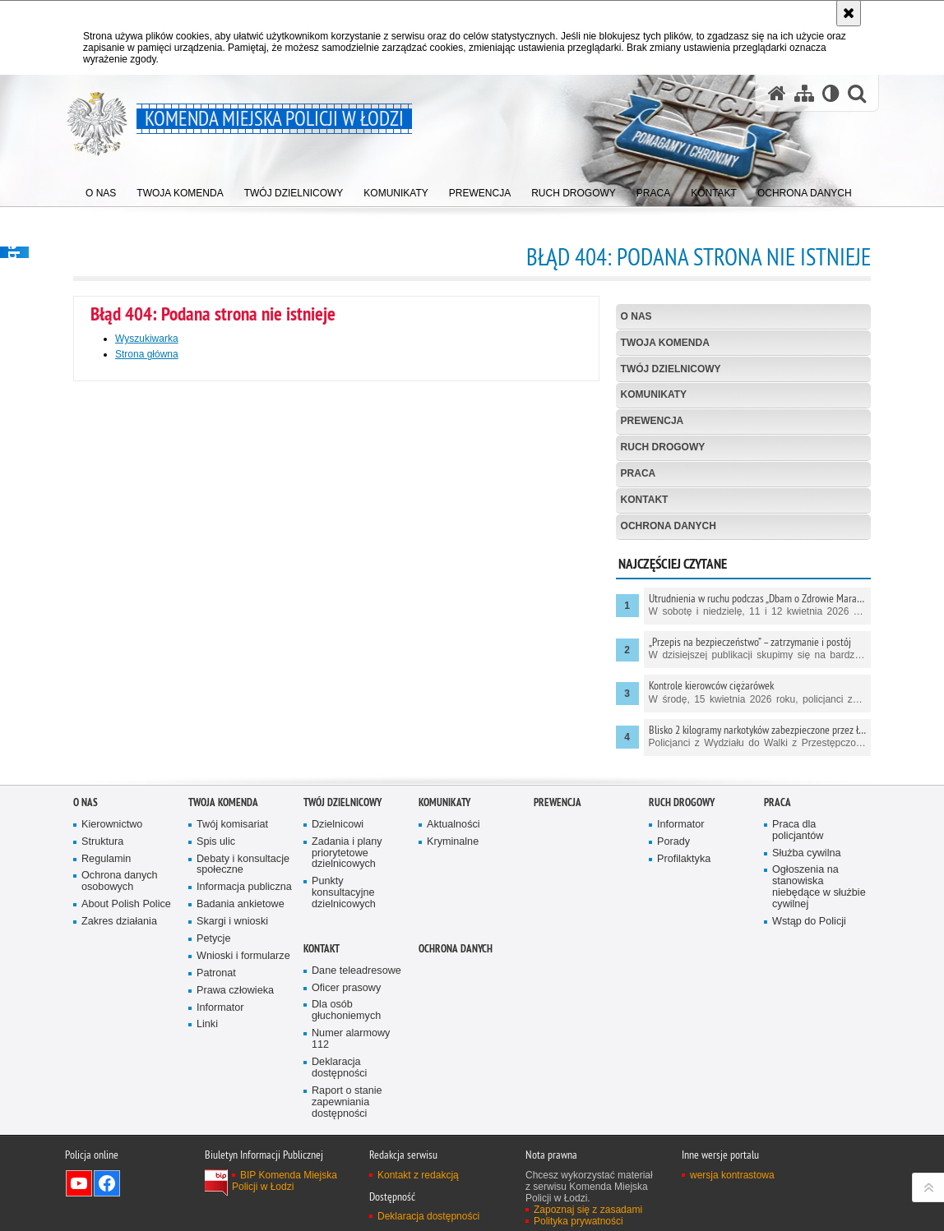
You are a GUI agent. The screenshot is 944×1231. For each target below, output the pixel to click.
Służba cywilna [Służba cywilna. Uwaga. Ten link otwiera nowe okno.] (806, 887)
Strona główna (146, 354)
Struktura (102, 875)
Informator (220, 1041)
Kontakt (645, 499)
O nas (636, 316)
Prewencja (652, 420)
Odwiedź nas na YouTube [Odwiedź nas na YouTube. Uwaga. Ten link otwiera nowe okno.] (79, 1217)
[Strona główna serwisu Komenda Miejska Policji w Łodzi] (777, 93)
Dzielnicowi (337, 858)
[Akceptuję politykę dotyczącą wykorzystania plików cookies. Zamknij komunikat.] (848, 13)
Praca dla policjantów (797, 864)
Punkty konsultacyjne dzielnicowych (344, 927)
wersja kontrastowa (732, 1209)
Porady (673, 875)
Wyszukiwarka (146, 338)
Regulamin (106, 893)
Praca (638, 473)
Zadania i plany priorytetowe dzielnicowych (347, 887)
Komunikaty (654, 394)
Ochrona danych (668, 526)
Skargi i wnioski (232, 956)
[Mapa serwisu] (804, 93)
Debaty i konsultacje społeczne (243, 899)
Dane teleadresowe (356, 1004)
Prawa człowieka (235, 1024)
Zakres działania (119, 956)
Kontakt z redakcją (418, 1209)
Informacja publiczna (244, 921)
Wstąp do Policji (809, 955)
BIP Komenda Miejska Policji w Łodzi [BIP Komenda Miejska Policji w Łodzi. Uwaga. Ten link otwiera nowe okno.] (284, 1214)
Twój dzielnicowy (671, 369)
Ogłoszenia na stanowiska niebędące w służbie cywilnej (819, 921)
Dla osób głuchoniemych (346, 1045)
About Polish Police (126, 939)
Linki (207, 1058)
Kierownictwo (111, 858)
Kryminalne (453, 875)
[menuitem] (101, 189)
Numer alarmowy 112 (351, 1074)
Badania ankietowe (241, 939)
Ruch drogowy (663, 447)
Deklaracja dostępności (339, 1102)
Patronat (216, 1007)
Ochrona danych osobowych (119, 916)
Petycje (213, 972)
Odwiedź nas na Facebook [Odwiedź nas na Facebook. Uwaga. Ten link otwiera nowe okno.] (107, 1217)
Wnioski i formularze (243, 989)
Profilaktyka (683, 893)
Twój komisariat (232, 858)
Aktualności (453, 858)
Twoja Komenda (665, 342)
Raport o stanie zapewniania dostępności (347, 1136)
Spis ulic (216, 875)
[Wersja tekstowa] (831, 93)
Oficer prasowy (346, 1022)
